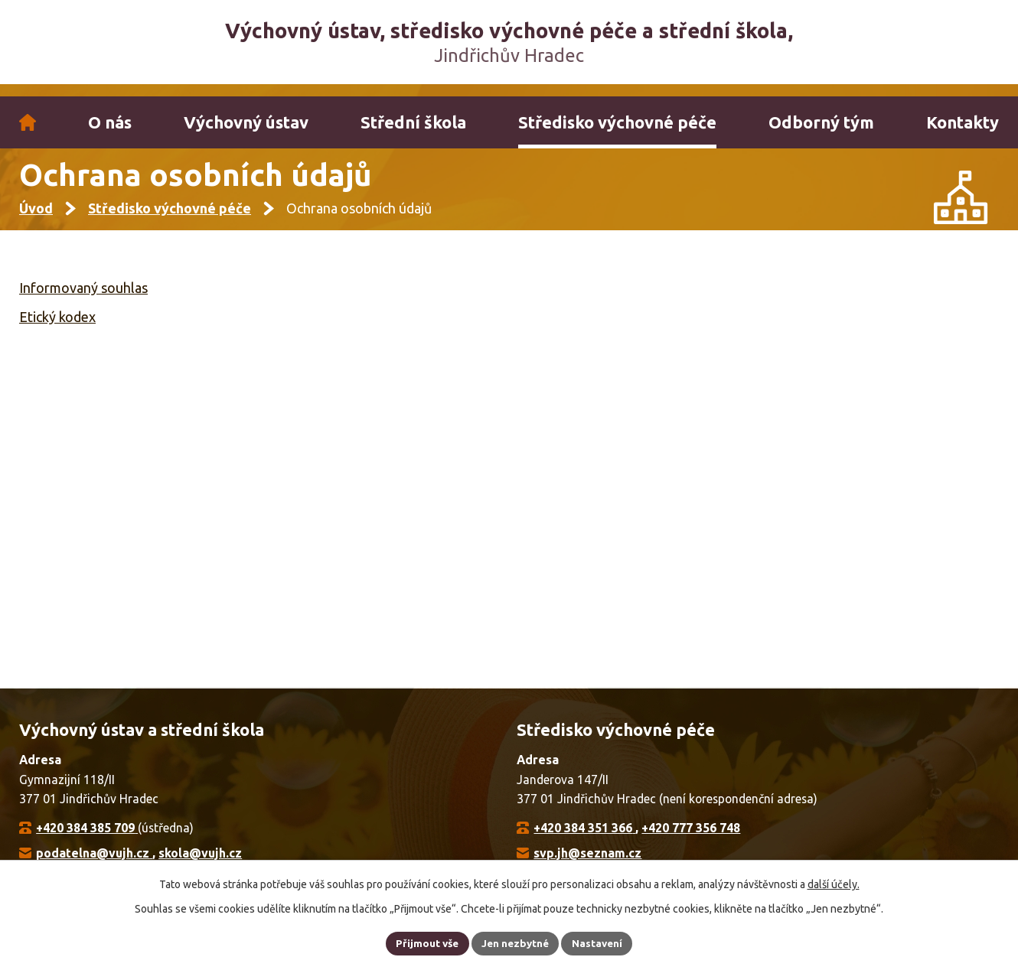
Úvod (27, 122)
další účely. (834, 883)
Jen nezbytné (516, 942)
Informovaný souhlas (83, 300)
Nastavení (601, 942)
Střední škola (413, 122)
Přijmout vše (424, 942)
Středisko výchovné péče (617, 122)
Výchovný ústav (246, 122)
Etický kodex (57, 329)
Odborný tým (821, 122)
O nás (110, 122)
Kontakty (962, 122)
